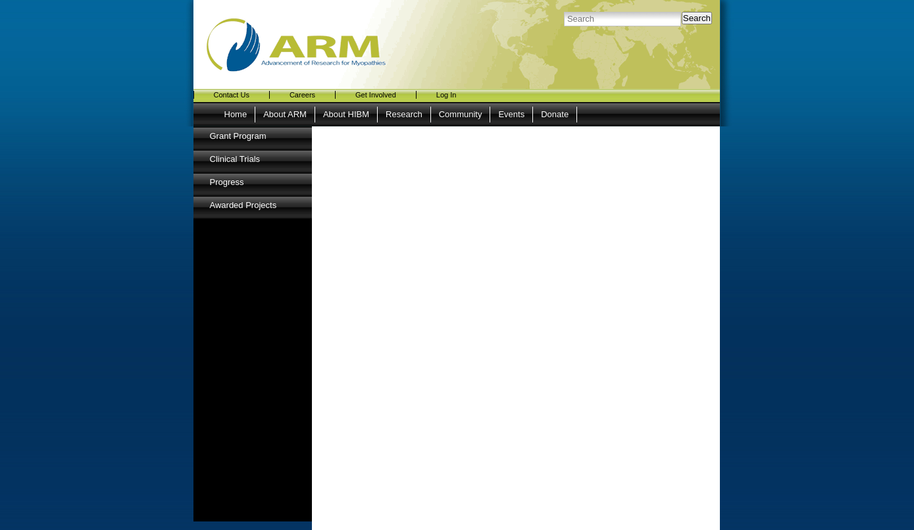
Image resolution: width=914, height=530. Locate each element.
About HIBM (346, 114)
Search (697, 18)
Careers (302, 95)
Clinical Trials (235, 159)
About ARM (285, 114)
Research (404, 114)
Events (511, 114)
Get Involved (375, 95)
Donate (555, 114)
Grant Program (238, 136)
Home (235, 114)
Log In (446, 95)
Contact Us (231, 95)
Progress (227, 182)
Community (460, 114)
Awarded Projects (243, 205)
